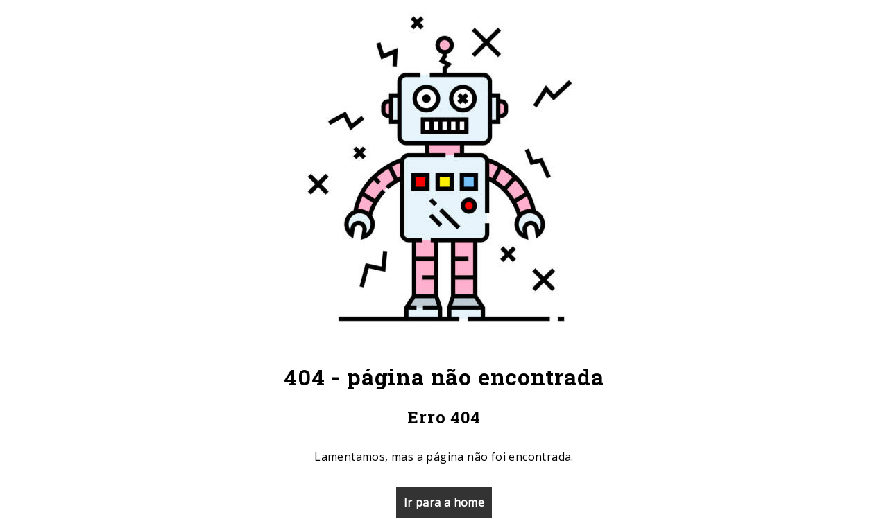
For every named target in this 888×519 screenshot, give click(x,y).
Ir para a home (444, 502)
